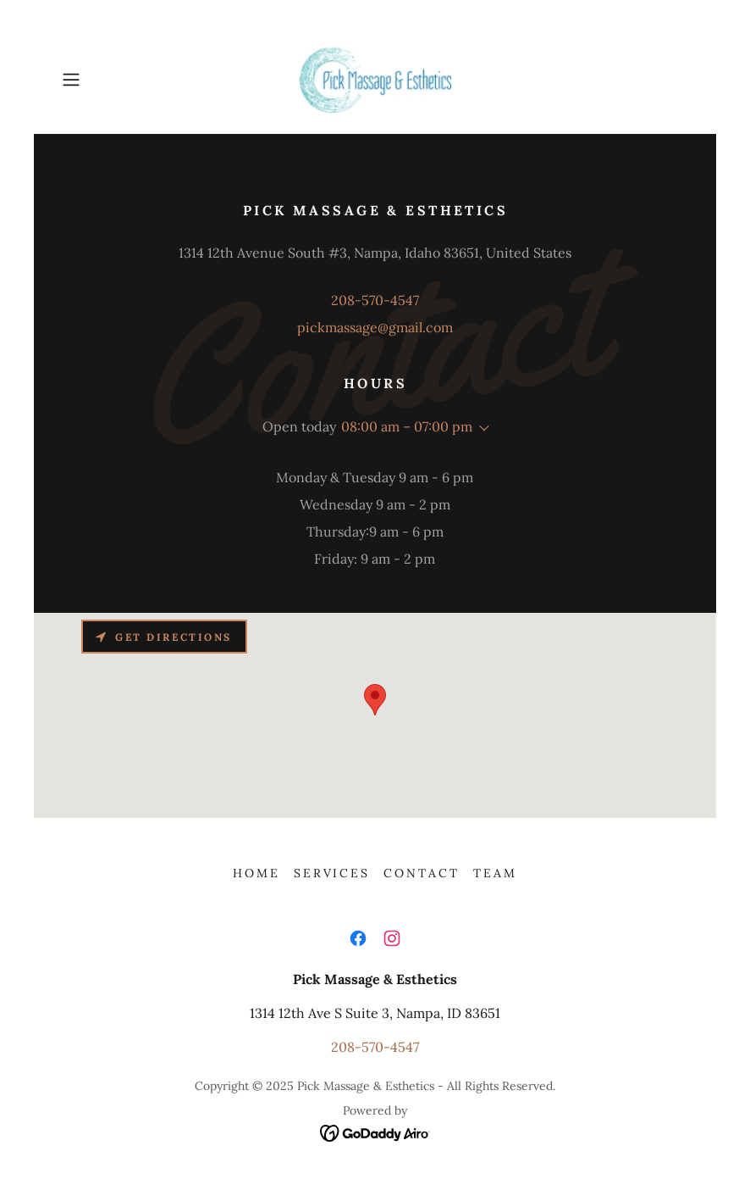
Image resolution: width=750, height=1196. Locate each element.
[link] (375, 80)
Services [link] (332, 873)
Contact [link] (421, 873)
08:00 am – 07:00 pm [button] (406, 426)
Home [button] (256, 873)
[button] (102, 80)
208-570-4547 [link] (375, 300)
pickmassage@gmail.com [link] (375, 327)
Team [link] (495, 873)
